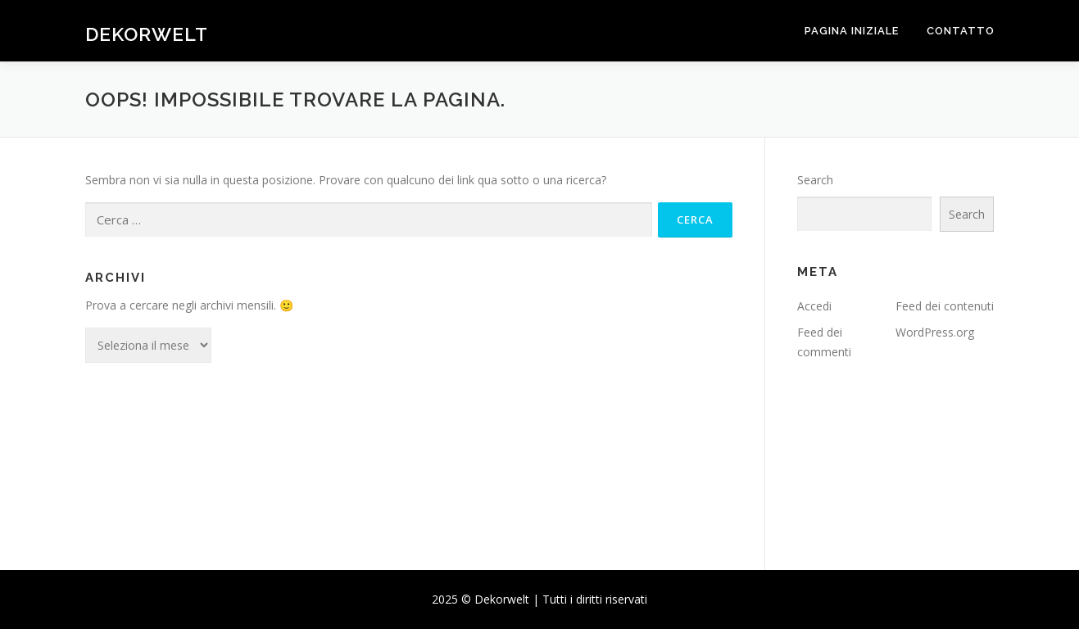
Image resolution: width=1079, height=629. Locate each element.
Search (815, 180)
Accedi (814, 306)
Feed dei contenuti (944, 306)
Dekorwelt (146, 33)
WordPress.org (934, 332)
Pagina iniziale (852, 31)
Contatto (961, 31)
